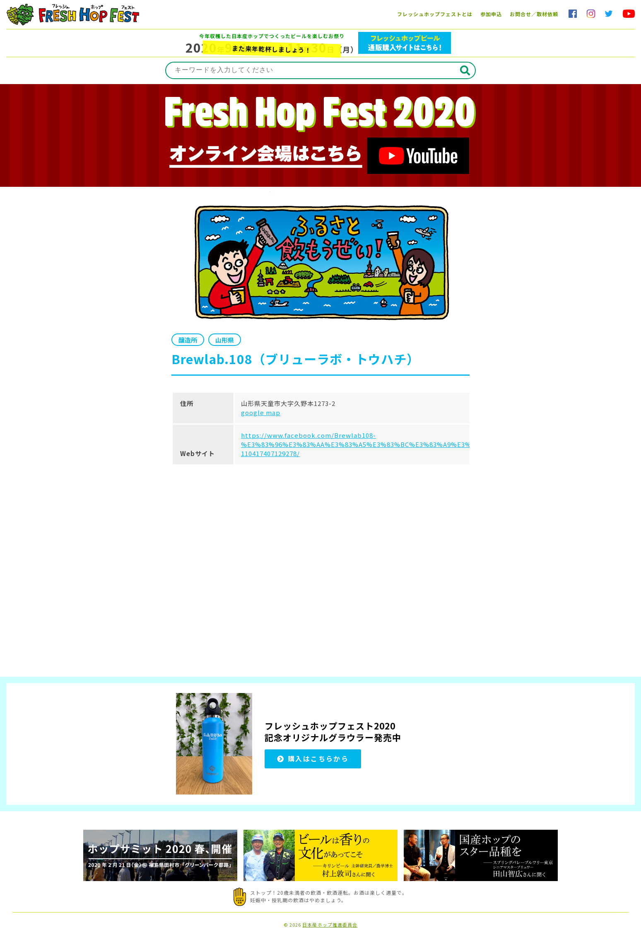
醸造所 (187, 340)
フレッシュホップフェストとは (434, 13)
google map (260, 412)
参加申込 (491, 13)
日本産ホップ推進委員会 (329, 925)
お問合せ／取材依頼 (534, 13)
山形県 (224, 340)
